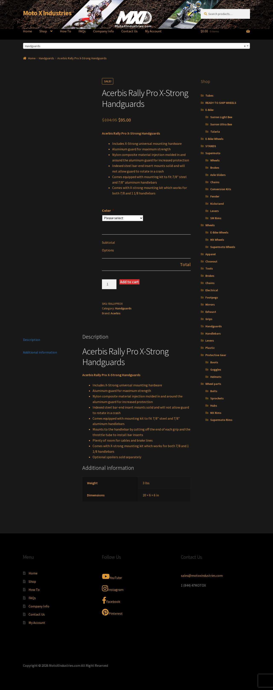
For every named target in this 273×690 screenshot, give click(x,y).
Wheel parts (213, 384)
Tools (209, 268)
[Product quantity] (109, 284)
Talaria (215, 131)
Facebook (111, 600)
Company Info (103, 31)
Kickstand (217, 204)
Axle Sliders (218, 175)
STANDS (210, 146)
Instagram (112, 588)
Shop (43, 31)
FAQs (82, 31)
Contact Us (129, 31)
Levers (214, 211)
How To (65, 31)
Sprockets (217, 398)
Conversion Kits (220, 189)
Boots (214, 362)
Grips (208, 319)
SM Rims (215, 218)
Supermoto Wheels (222, 247)
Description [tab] (31, 340)
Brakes (214, 168)
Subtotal (108, 242)
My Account (153, 31)
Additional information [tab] (40, 352)
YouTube (112, 576)
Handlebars (213, 333)
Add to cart (129, 281)
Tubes (209, 95)
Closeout (211, 261)
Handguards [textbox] (135, 46)
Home (27, 31)
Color (108, 210)
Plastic (210, 348)
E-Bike (209, 110)
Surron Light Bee (221, 117)
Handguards (46, 58)
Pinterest (112, 612)
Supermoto (212, 153)
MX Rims (215, 413)
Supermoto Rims (221, 420)
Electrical (211, 290)
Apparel (210, 254)
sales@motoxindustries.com (202, 575)
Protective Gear (215, 355)
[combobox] (136, 46)
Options (108, 250)
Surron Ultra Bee (221, 124)
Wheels (215, 160)
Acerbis (116, 313)
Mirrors (210, 304)
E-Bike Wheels (214, 139)
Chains (214, 182)
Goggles (215, 369)
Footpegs (211, 297)
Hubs (213, 405)
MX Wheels (217, 240)
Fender (214, 196)
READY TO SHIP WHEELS (220, 103)
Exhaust (210, 312)
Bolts (213, 391)
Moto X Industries (47, 13)
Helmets (215, 377)
